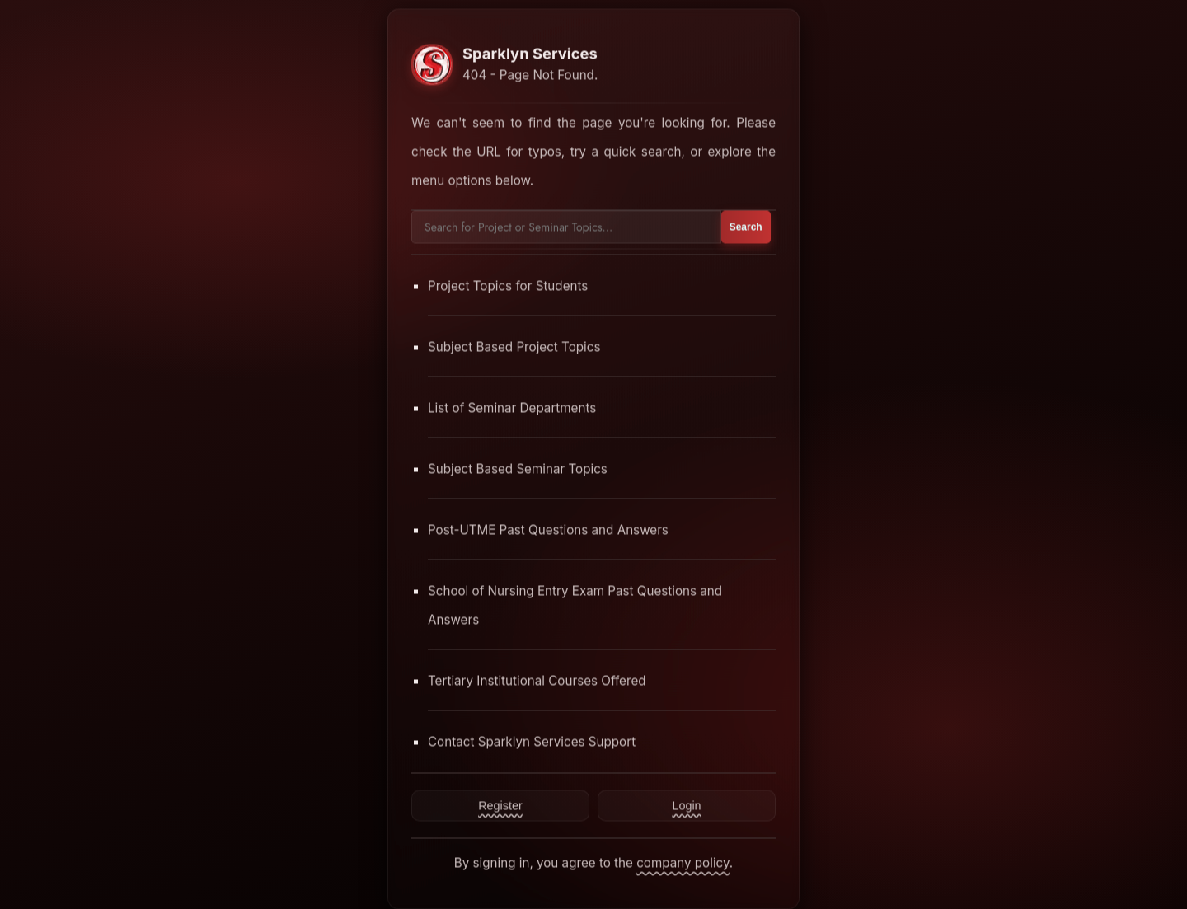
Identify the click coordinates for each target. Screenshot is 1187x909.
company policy (683, 862)
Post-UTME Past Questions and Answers (548, 529)
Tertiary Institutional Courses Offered (537, 680)
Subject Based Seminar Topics (518, 468)
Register (500, 805)
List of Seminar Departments (512, 407)
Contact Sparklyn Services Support (532, 741)
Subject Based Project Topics (514, 346)
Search (746, 226)
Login (686, 805)
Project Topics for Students (508, 285)
